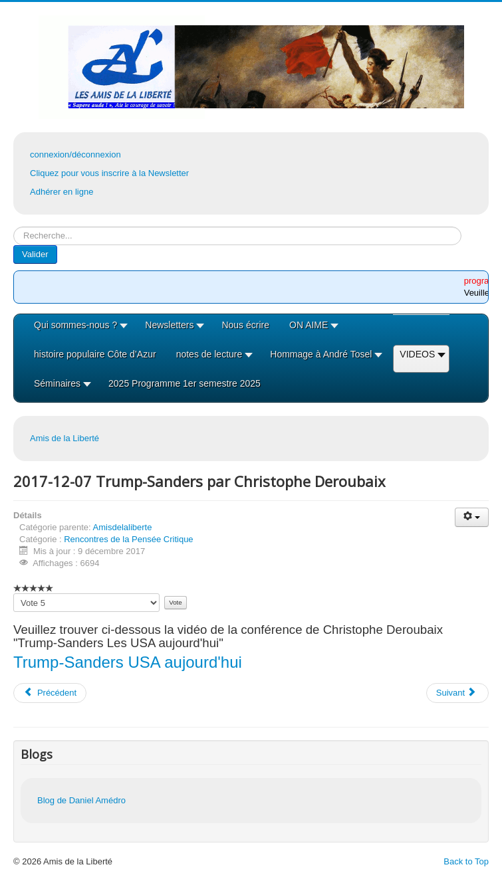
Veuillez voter (13, 593)
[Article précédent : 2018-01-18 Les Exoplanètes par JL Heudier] (49, 693)
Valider (35, 254)
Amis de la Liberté (64, 438)
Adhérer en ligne (61, 192)
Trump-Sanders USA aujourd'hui (127, 662)
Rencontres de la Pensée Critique (128, 539)
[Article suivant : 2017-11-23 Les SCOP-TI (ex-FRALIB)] (457, 693)
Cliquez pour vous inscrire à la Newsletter (109, 173)
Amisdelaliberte (122, 527)
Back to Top (466, 861)
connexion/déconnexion (75, 154)
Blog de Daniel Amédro (81, 800)
